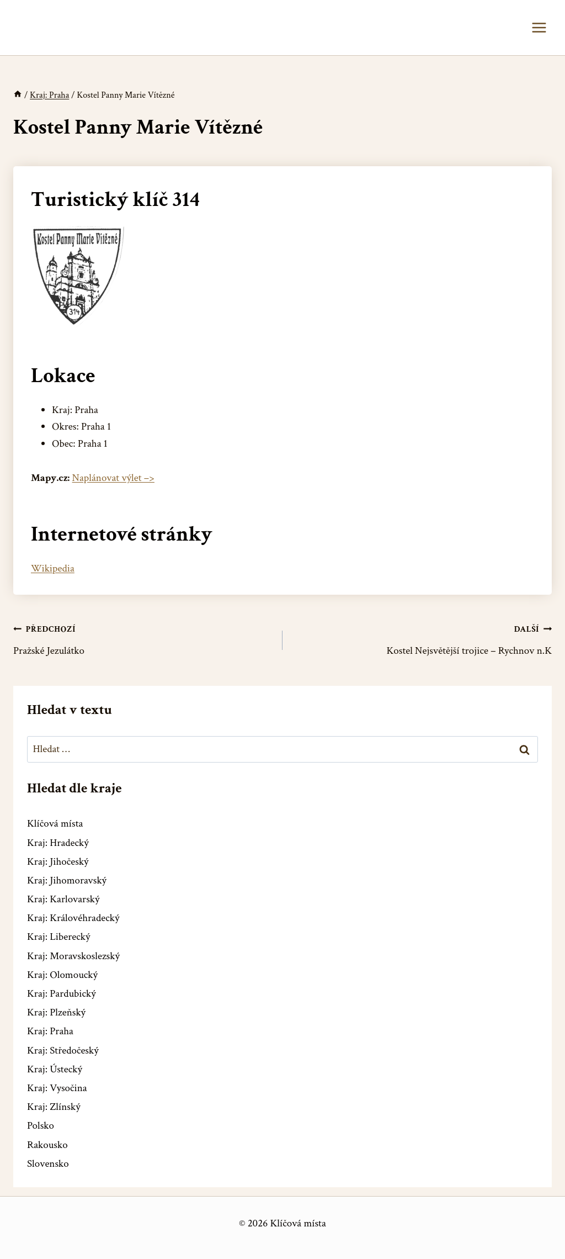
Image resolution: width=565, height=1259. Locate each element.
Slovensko (48, 1164)
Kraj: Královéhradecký (73, 918)
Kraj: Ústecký (54, 1069)
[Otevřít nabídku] (539, 27)
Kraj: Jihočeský (58, 862)
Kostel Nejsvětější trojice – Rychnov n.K (422, 639)
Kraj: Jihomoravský (66, 880)
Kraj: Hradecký (58, 843)
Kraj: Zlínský (54, 1107)
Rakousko (47, 1145)
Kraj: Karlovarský (63, 899)
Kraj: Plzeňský (56, 1012)
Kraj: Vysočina (57, 1088)
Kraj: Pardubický (61, 994)
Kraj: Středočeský (63, 1050)
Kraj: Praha (50, 1031)
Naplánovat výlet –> (113, 478)
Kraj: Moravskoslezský (73, 956)
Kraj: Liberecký (58, 937)
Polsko (40, 1126)
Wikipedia (52, 568)
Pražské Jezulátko (142, 639)
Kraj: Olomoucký (62, 975)
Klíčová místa (55, 823)
